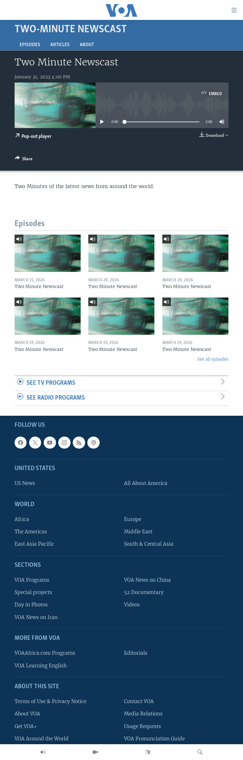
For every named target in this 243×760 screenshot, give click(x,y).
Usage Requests (142, 726)
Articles (60, 44)
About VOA (27, 714)
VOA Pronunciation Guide (154, 739)
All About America (145, 484)
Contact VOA (139, 702)
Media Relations (143, 714)
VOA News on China (147, 580)
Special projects (33, 593)
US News (25, 484)
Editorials (135, 653)
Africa (22, 519)
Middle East (138, 532)
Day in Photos (31, 605)
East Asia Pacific (34, 544)
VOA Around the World (42, 739)
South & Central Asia (148, 544)
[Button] (24, 160)
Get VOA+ (26, 726)
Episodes (30, 44)
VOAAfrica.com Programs (45, 653)
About (87, 44)
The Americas (31, 532)
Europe (132, 519)
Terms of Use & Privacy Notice (50, 702)
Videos (132, 605)
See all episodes (212, 359)
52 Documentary (144, 593)
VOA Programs (32, 580)
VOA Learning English (41, 666)
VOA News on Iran (36, 617)
